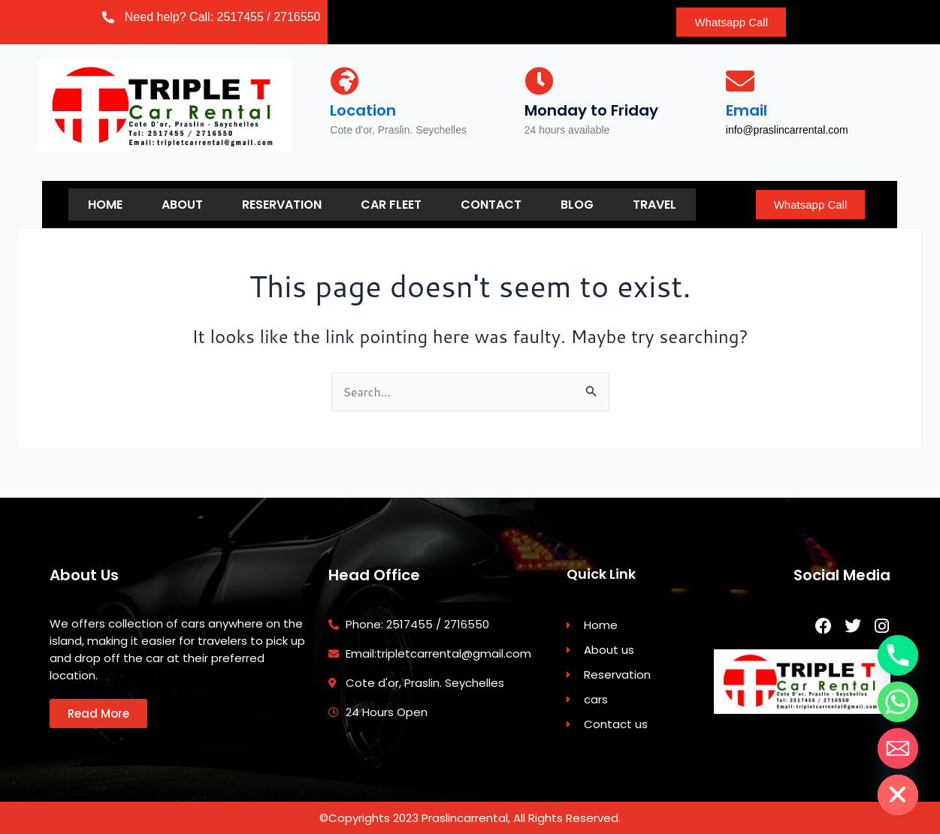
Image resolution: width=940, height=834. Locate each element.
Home (105, 203)
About (182, 203)
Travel (654, 203)
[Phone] (898, 655)
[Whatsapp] (898, 702)
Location (363, 110)
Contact (491, 203)
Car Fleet (391, 203)
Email (746, 110)
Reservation (282, 203)
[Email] (740, 81)
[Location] (344, 81)
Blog (577, 203)
